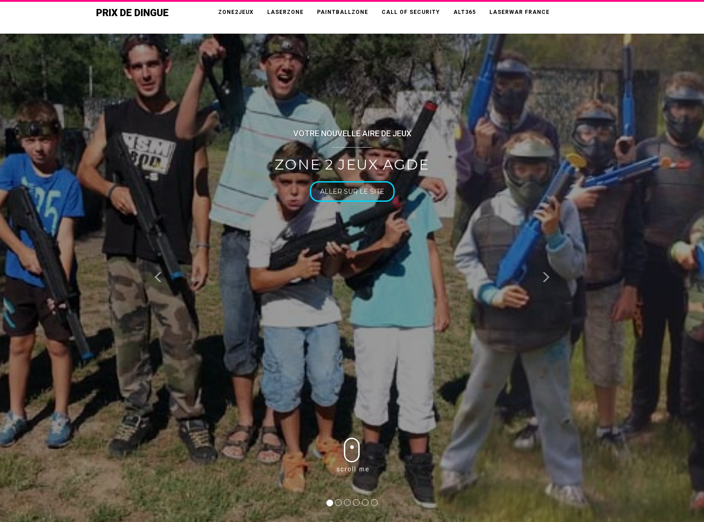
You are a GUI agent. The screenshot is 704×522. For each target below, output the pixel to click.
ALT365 (464, 12)
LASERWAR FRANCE (519, 12)
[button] (158, 278)
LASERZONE (285, 12)
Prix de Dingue (132, 12)
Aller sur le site (354, 191)
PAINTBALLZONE (342, 12)
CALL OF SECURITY (411, 12)
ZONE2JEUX (236, 12)
